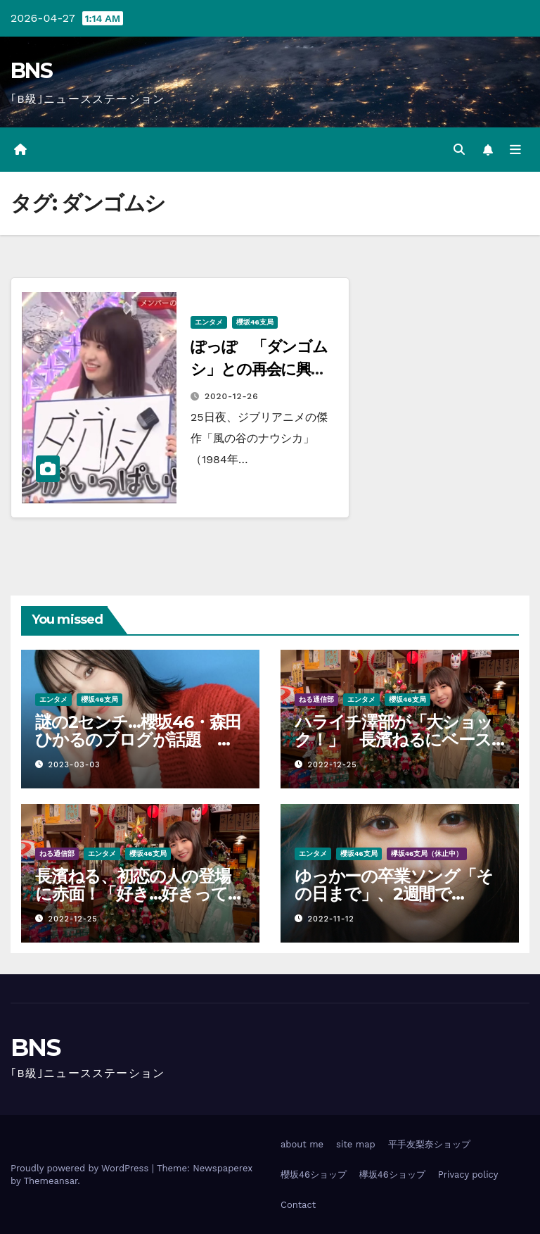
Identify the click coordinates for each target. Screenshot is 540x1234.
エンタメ (209, 322)
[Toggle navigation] (515, 150)
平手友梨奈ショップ (429, 1144)
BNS (31, 71)
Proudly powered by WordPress (81, 1168)
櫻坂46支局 (255, 322)
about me (302, 1144)
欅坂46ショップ (392, 1174)
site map (355, 1144)
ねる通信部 (316, 699)
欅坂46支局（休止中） (427, 853)
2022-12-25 (332, 764)
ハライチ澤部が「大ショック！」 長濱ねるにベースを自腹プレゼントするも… (394, 739)
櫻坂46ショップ (314, 1174)
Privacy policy (468, 1174)
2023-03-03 (75, 764)
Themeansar (50, 1181)
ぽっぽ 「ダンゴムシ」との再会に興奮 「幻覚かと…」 (265, 369)
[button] (459, 149)
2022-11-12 (331, 919)
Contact (298, 1205)
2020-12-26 (232, 396)
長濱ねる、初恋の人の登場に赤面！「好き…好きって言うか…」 (139, 893)
